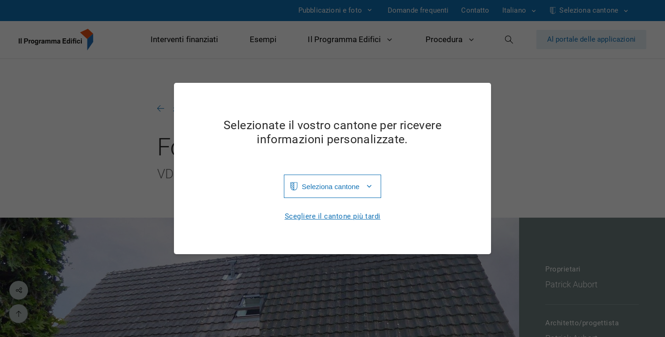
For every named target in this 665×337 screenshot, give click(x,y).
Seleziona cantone (330, 186)
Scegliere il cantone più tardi (333, 216)
